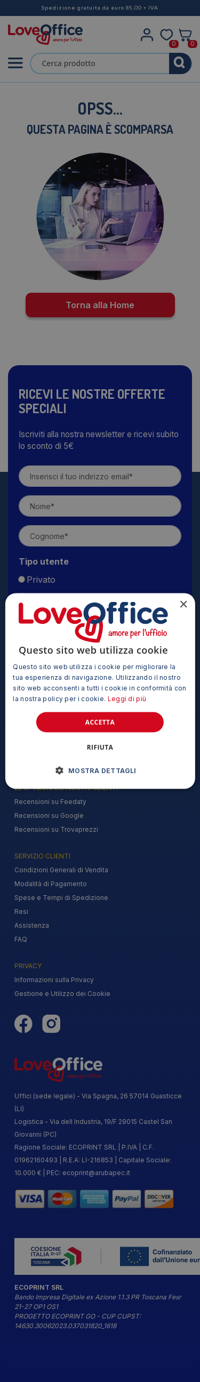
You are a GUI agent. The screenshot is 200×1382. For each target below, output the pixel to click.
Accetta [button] (100, 721)
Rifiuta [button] (100, 746)
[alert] (100, 691)
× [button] (183, 605)
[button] (100, 770)
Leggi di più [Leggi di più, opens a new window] (127, 698)
